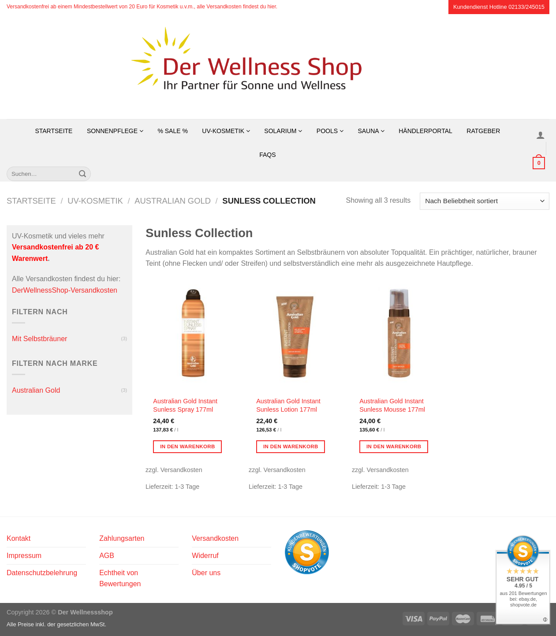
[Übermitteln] (82, 174)
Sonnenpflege (115, 130)
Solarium (283, 130)
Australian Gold (172, 200)
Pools (330, 130)
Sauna (371, 130)
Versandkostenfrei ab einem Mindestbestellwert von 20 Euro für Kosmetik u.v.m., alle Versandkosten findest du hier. (142, 7)
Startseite (53, 130)
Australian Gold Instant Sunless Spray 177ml (185, 405)
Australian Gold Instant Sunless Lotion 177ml (288, 405)
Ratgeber (483, 130)
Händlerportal (425, 130)
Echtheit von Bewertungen (120, 578)
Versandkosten (215, 538)
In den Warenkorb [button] (187, 446)
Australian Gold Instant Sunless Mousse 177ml (392, 405)
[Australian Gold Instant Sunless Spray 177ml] (193, 335)
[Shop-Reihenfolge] (484, 201)
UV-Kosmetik (226, 130)
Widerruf (205, 555)
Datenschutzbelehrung (42, 572)
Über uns (206, 572)
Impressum (24, 555)
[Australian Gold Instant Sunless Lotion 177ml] (296, 335)
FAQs (267, 154)
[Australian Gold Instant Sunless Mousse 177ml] (399, 335)
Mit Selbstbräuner (39, 338)
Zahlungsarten (121, 538)
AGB (106, 555)
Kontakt (18, 538)
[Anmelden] (540, 135)
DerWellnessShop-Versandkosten (64, 290)
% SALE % (172, 130)
